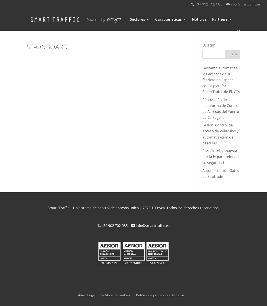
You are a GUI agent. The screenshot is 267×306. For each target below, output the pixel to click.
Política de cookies (115, 295)
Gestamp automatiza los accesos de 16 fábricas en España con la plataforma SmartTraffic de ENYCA (221, 80)
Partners (219, 20)
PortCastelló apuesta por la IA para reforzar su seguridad (220, 156)
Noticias (199, 20)
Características (168, 20)
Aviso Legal (87, 295)
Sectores (137, 20)
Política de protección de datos (160, 295)
